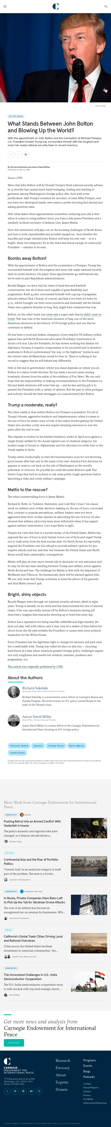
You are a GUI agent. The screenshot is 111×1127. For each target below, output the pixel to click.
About (61, 1074)
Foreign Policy (56, 745)
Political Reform (19, 745)
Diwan (27, 815)
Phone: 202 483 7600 (14, 1084)
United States (17, 753)
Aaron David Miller (41, 167)
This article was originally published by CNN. (35, 666)
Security (38, 745)
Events (87, 1066)
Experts (62, 1082)
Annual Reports (91, 1087)
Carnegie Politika (33, 891)
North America (76, 745)
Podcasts (89, 1077)
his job (86, 385)
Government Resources (95, 1102)
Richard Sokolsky (19, 167)
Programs (89, 1060)
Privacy (87, 1095)
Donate (62, 1089)
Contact (87, 1083)
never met (52, 314)
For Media (88, 1099)
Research (63, 1060)
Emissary (63, 1067)
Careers (87, 1091)
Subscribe (14, 1042)
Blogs (86, 1071)
